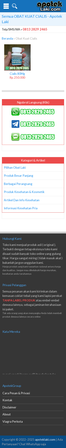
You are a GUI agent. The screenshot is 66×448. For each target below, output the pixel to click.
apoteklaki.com (45, 439)
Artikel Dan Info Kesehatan (21, 200)
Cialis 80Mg (17, 75)
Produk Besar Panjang (18, 175)
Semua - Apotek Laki (32, 19)
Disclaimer (9, 407)
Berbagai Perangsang (18, 184)
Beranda (7, 38)
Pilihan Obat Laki (15, 167)
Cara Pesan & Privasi (16, 393)
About (6, 414)
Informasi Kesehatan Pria (20, 208)
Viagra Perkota (12, 421)
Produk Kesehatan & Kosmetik (24, 192)
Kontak (7, 400)
